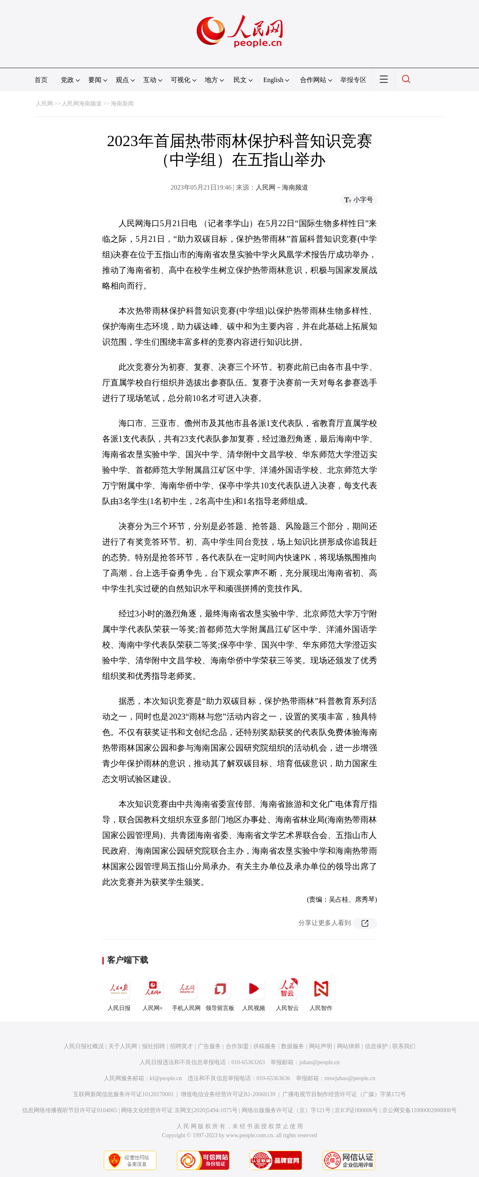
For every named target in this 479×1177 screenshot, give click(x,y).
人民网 (44, 104)
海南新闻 (122, 104)
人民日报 (119, 992)
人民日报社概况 (84, 1046)
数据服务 (292, 1046)
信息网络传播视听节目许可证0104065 (69, 1110)
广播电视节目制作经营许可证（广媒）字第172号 (344, 1094)
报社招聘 (153, 1046)
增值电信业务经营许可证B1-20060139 (228, 1094)
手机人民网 (186, 992)
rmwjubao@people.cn (350, 1078)
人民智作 (321, 992)
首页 (41, 79)
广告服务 (209, 1046)
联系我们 (403, 1046)
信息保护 (376, 1046)
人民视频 (253, 992)
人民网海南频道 (82, 104)
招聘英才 (181, 1046)
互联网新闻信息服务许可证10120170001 (123, 1094)
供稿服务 (264, 1046)
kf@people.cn (166, 1078)
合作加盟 (237, 1046)
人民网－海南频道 (282, 187)
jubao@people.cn (319, 1062)
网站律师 (348, 1046)
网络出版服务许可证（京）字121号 (286, 1110)
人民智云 (287, 992)
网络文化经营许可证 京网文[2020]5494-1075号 (179, 1110)
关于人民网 (122, 1046)
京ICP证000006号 (356, 1110)
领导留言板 (220, 992)
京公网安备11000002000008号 (419, 1110)
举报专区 (353, 79)
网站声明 (320, 1046)
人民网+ (152, 992)
